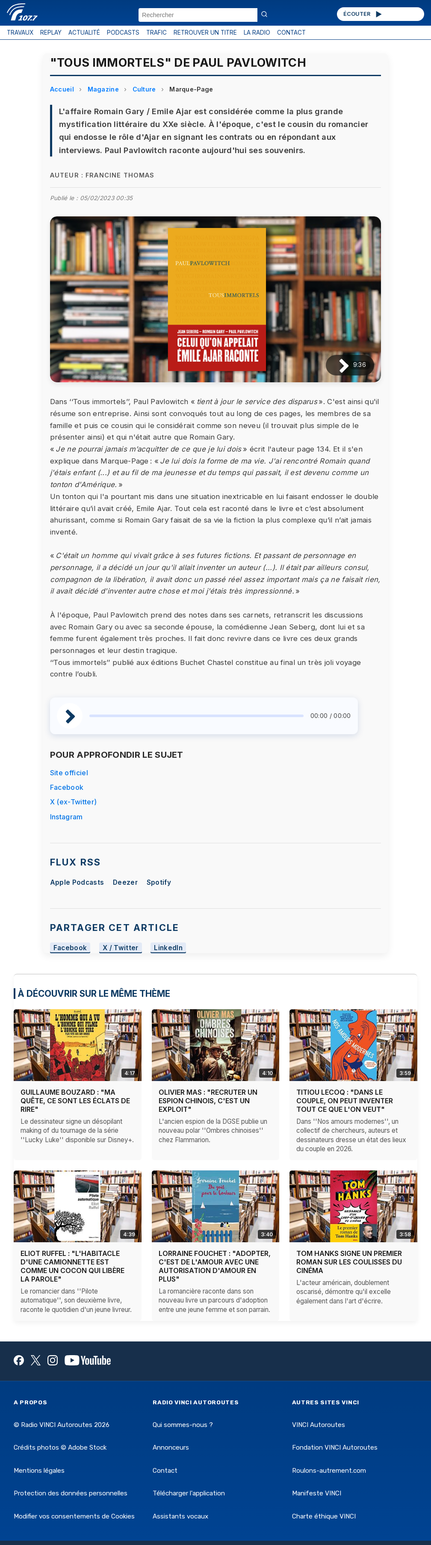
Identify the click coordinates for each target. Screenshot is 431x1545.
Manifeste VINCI (316, 1493)
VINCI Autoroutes (318, 1425)
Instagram (66, 816)
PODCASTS (123, 32)
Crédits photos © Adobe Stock (60, 1447)
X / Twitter (121, 948)
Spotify (159, 882)
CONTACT (291, 32)
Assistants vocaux (180, 1516)
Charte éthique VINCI (324, 1516)
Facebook (67, 787)
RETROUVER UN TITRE (205, 32)
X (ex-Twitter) (73, 802)
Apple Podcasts (77, 882)
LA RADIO (257, 32)
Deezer (125, 882)
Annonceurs (171, 1447)
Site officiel (69, 772)
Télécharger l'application (189, 1493)
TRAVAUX (20, 32)
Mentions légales (39, 1470)
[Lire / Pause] (337, 365)
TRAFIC (156, 32)
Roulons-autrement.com (329, 1470)
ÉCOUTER (363, 14)
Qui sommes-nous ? (183, 1425)
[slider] (196, 716)
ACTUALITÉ (84, 32)
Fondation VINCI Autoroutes (335, 1447)
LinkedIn (168, 948)
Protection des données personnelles (70, 1493)
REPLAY (51, 32)
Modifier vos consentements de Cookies (74, 1516)
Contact (165, 1470)
